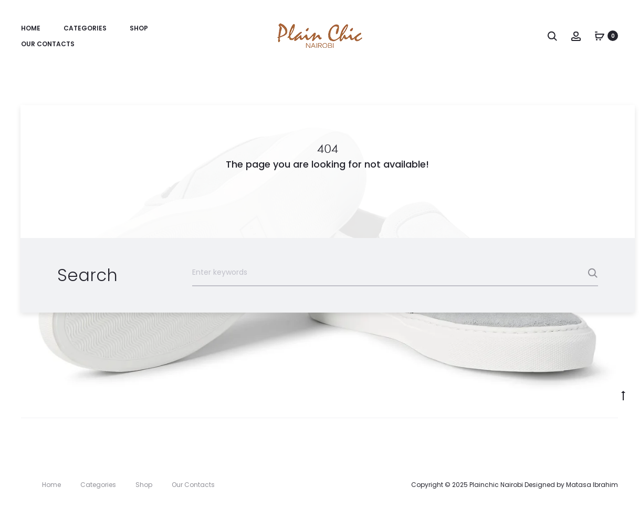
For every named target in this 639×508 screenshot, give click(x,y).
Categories (85, 28)
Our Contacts (48, 43)
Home (30, 28)
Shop (139, 28)
